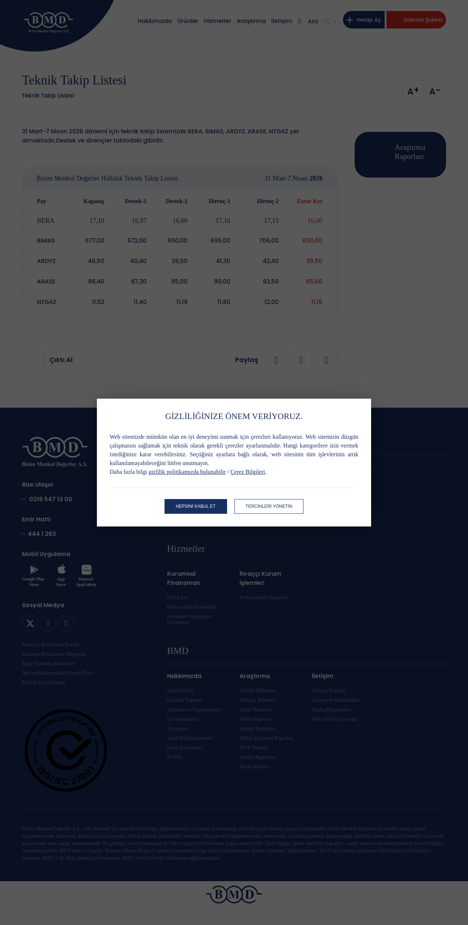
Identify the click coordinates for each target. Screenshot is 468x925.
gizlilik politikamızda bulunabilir (187, 472)
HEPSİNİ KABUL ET (196, 506)
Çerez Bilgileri (247, 472)
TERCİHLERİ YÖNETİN (269, 506)
